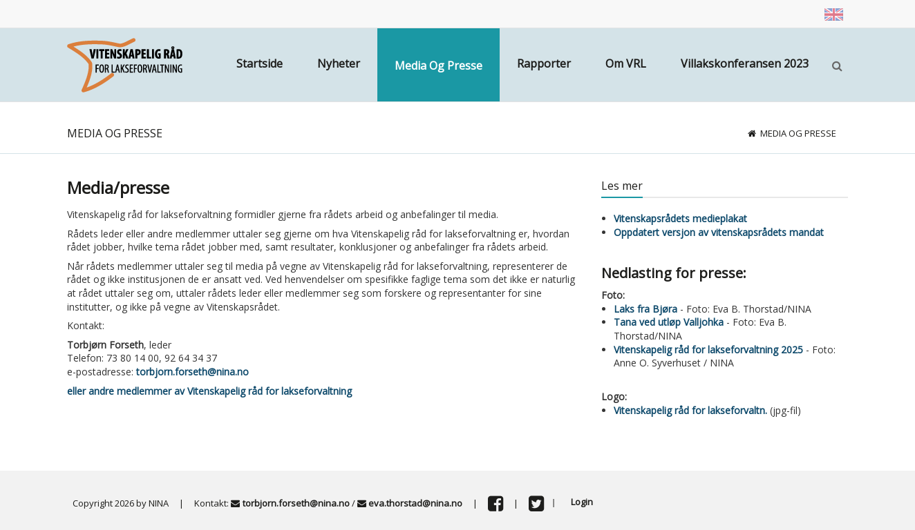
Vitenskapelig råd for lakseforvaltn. (690, 410)
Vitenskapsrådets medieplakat (680, 218)
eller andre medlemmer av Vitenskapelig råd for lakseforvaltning (209, 391)
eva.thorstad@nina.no (415, 503)
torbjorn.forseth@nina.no (192, 371)
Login (582, 501)
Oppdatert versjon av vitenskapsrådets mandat (719, 232)
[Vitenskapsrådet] (124, 63)
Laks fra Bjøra (645, 308)
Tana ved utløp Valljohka (669, 321)
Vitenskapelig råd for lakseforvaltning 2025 (708, 349)
